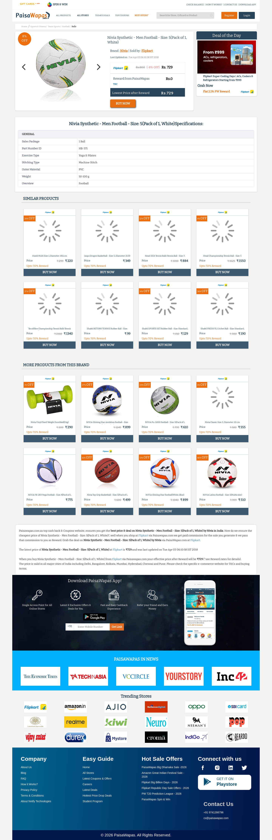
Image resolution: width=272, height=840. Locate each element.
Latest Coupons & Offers (97, 778)
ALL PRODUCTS (63, 15)
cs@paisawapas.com (216, 818)
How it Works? (29, 784)
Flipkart (147, 51)
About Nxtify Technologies (36, 801)
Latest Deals (90, 789)
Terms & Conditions (32, 795)
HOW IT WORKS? (214, 4)
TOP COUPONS (122, 15)
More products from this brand (56, 365)
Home (86, 767)
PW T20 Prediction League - (162, 793)
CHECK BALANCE (195, 4)
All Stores (88, 772)
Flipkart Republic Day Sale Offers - (165, 788)
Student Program (93, 801)
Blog (23, 772)
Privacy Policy (29, 789)
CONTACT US (230, 4)
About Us (26, 767)
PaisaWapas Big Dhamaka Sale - (164, 767)
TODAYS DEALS (102, 15)
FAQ (23, 778)
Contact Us (218, 804)
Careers (87, 784)
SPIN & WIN (57, 4)
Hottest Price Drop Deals (97, 795)
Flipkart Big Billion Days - (160, 782)
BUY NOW (123, 103)
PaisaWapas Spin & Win (156, 799)
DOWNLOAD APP (247, 4)
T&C (115, 84)
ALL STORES (83, 15)
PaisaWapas (124, 835)
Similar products (41, 198)
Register (229, 15)
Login (246, 15)
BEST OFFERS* (141, 15)
